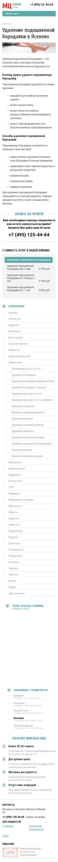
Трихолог (14, 574)
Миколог (13, 512)
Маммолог (15, 493)
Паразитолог (16, 530)
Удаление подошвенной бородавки (32, 443)
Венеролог (15, 331)
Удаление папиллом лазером (28, 437)
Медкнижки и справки (21, 499)
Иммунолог (15, 462)
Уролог (13, 580)
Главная (6, 23)
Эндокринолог (17, 593)
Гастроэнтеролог (18, 343)
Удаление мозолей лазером (27, 424)
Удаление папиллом (23, 431)
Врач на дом (16, 337)
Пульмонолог (16, 549)
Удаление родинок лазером (27, 456)
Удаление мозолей (22, 418)
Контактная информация (36, 828)
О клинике (7, 826)
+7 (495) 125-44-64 (41, 4)
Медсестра (15, 505)
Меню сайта (11, 13)
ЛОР (11, 487)
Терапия (13, 568)
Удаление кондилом (23, 406)
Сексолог (14, 562)
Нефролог (14, 524)
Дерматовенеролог (20, 356)
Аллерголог (15, 318)
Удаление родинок (22, 449)
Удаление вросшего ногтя (26, 393)
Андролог (14, 325)
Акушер (13, 312)
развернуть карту (20, 608)
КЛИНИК (11, 6)
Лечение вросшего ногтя (26, 368)
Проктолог (15, 543)
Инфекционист (17, 468)
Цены (5, 835)
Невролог (14, 518)
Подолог (13, 537)
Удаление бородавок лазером (29, 387)
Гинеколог (14, 349)
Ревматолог (15, 555)
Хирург (12, 587)
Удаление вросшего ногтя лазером (32, 399)
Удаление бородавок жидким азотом (33, 381)
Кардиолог (15, 474)
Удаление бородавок (24, 374)
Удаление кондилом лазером (28, 412)
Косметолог (16, 481)
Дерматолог (16, 362)
